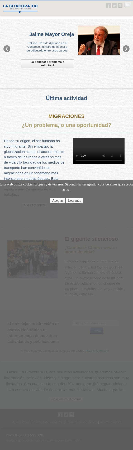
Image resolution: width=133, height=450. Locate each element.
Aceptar (57, 200)
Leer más (74, 200)
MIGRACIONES (67, 116)
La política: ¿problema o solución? (47, 63)
